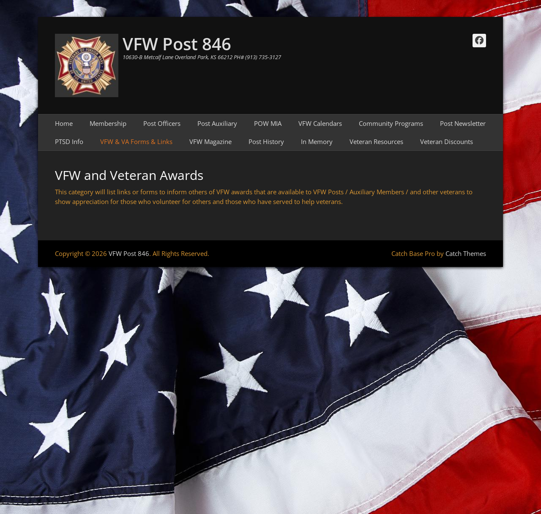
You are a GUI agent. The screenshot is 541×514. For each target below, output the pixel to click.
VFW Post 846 (177, 43)
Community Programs (391, 123)
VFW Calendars (320, 123)
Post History (266, 141)
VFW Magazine (210, 141)
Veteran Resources (376, 141)
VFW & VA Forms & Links (136, 141)
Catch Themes (465, 253)
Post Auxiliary (217, 123)
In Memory (317, 141)
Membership (108, 123)
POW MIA (267, 123)
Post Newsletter (463, 123)
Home (64, 123)
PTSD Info (69, 141)
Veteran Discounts (446, 141)
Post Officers (161, 123)
